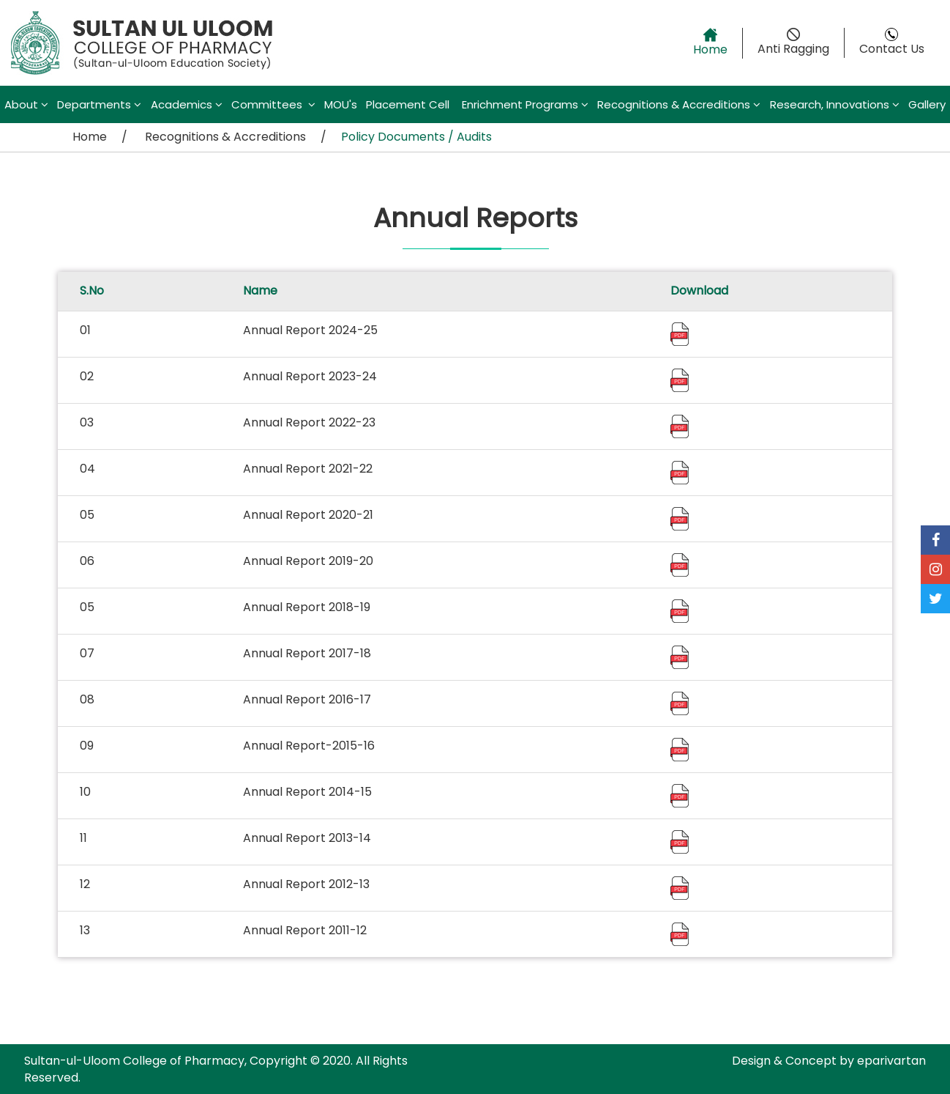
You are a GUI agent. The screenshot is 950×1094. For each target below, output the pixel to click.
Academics (186, 104)
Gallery (927, 104)
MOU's (340, 104)
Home (710, 43)
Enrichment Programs (525, 104)
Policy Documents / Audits (416, 136)
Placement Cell (409, 104)
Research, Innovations (834, 104)
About (26, 104)
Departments (99, 104)
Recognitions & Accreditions (678, 104)
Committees (273, 104)
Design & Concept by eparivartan (829, 1060)
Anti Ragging (793, 42)
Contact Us (891, 42)
